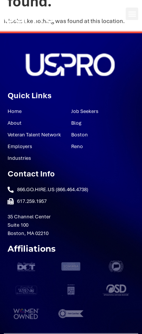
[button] (132, 14)
